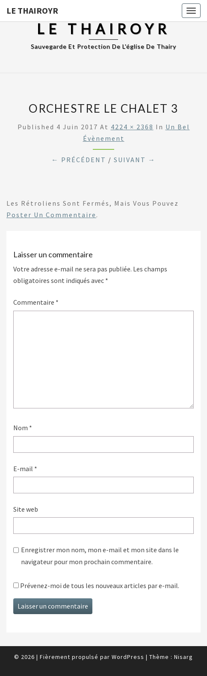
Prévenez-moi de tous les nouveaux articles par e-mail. (99, 585)
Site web (25, 509)
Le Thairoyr (32, 10)
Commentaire (36, 302)
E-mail (25, 468)
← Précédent (78, 159)
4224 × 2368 (132, 126)
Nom (22, 427)
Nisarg (183, 657)
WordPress (128, 657)
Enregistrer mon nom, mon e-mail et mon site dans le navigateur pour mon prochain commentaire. (100, 555)
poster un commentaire (51, 214)
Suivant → (135, 159)
